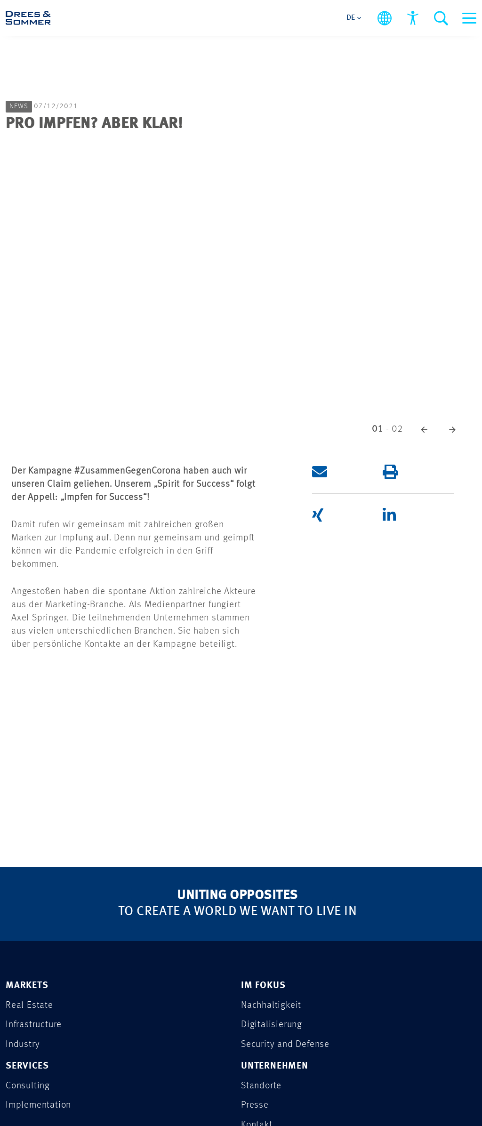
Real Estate (29, 1006)
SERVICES (28, 1067)
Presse (255, 1107)
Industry (23, 1045)
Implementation (39, 1107)
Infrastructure (35, 1025)
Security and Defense (286, 1045)
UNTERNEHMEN (276, 1067)
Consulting (29, 1087)
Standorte (262, 1087)
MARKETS (28, 986)
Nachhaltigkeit (272, 1006)
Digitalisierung (272, 1025)
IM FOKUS (263, 986)
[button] (424, 429)
